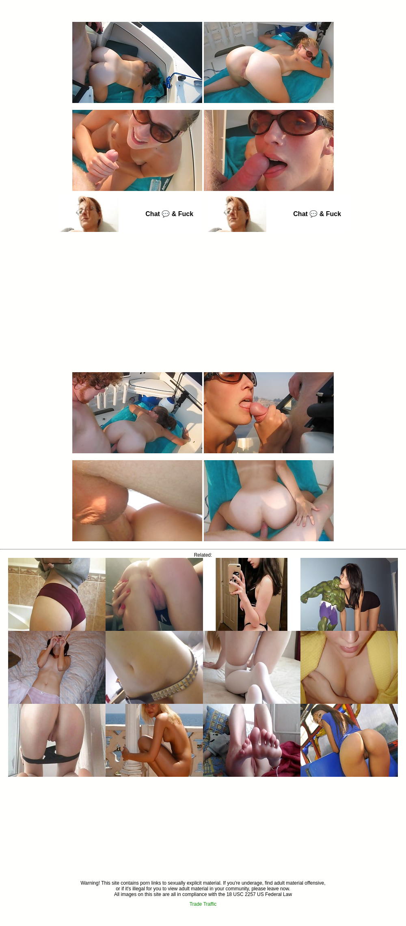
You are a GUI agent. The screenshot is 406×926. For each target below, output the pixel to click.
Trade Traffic (203, 904)
